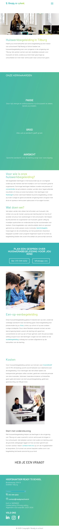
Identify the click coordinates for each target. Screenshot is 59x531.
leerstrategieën (41, 228)
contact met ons (28, 446)
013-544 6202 (13, 495)
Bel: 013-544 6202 (19, 261)
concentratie (10, 189)
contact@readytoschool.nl (19, 499)
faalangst (9, 195)
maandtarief (47, 365)
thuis (22, 325)
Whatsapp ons (41, 261)
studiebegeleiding (12, 339)
